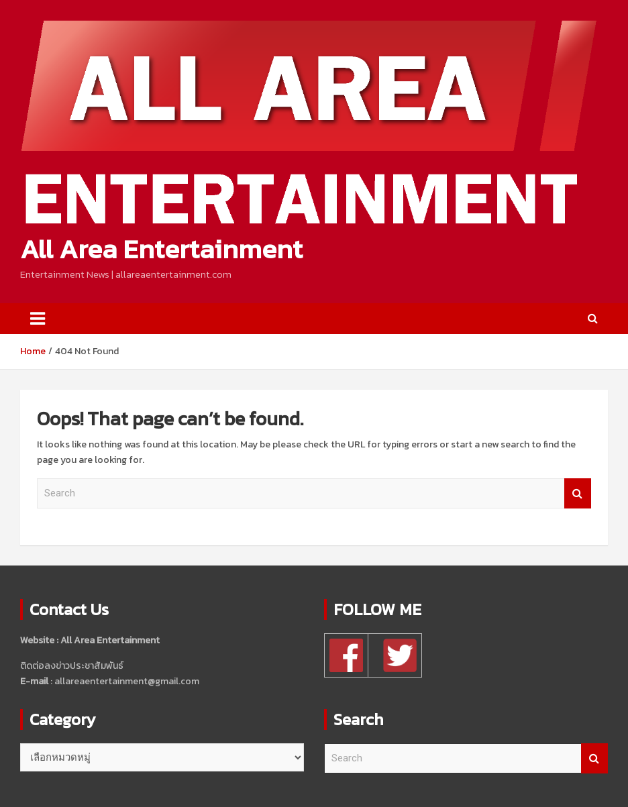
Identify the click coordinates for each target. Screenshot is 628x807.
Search (577, 493)
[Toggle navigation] (37, 318)
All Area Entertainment (161, 249)
